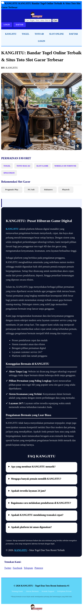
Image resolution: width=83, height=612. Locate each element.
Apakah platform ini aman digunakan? (31, 527)
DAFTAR (19, 25)
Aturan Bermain (32, 591)
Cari (55, 20)
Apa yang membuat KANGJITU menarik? (33, 466)
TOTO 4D (39, 34)
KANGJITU (10, 34)
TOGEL (25, 34)
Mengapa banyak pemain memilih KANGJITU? (36, 478)
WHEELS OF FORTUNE (65, 166)
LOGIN (7, 25)
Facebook (17, 568)
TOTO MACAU (23, 166)
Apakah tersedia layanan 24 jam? (28, 490)
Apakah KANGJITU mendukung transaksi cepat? (37, 515)
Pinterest (38, 568)
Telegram (28, 568)
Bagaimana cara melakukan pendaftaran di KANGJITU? (41, 503)
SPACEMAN (9, 173)
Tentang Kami (17, 591)
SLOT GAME (42, 166)
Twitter (7, 568)
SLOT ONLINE (56, 34)
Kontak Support (48, 591)
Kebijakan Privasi (64, 591)
